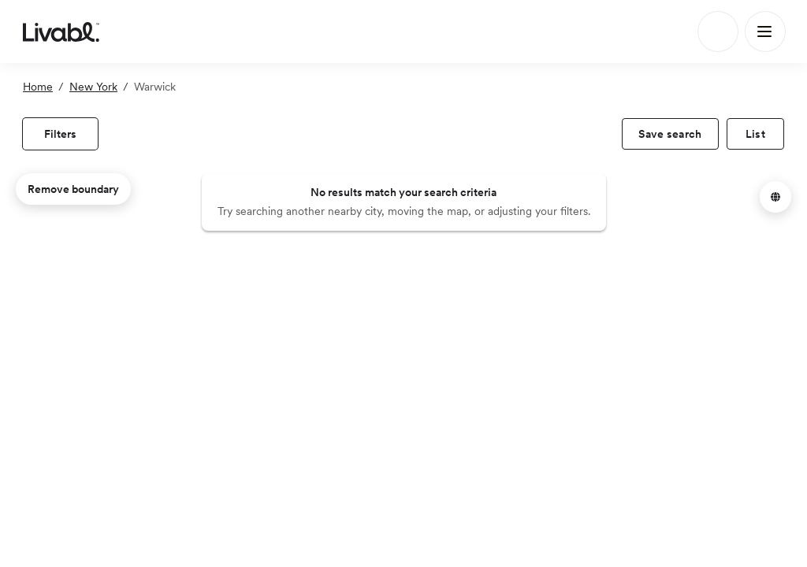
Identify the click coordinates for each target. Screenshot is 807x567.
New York (93, 86)
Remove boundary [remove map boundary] (73, 189)
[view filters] (60, 134)
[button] (775, 197)
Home (38, 86)
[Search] (718, 31)
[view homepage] (61, 31)
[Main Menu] (765, 31)
